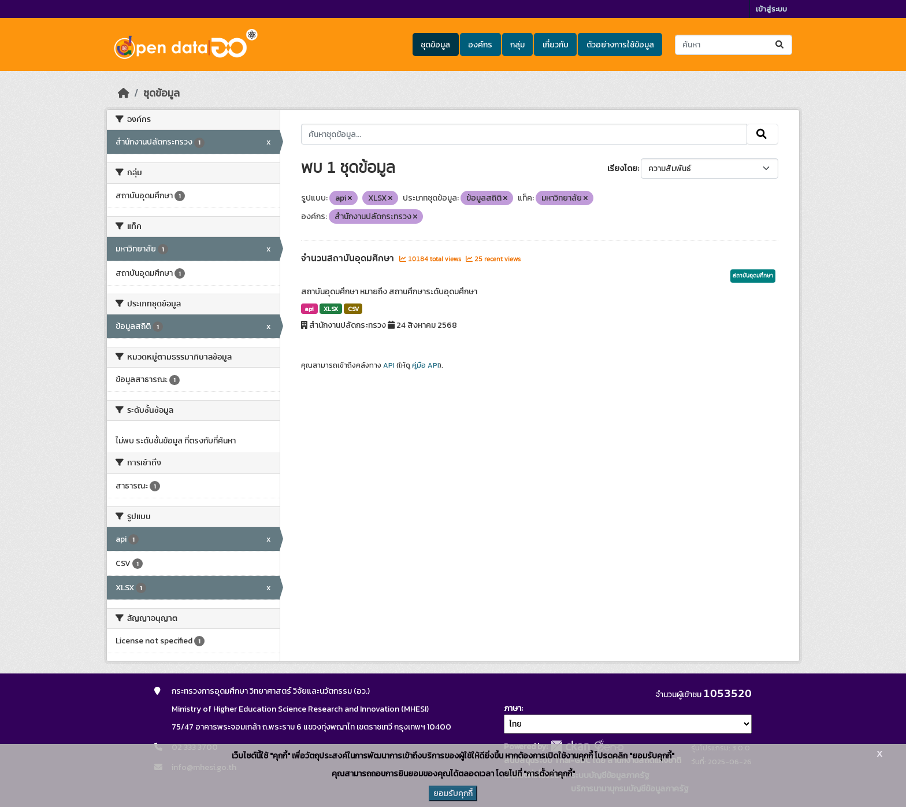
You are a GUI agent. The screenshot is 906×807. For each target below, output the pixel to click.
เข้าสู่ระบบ (771, 8)
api (309, 308)
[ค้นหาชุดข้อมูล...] (733, 45)
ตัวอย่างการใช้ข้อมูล (620, 45)
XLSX (331, 308)
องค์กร (480, 45)
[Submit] (780, 45)
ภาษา (512, 708)
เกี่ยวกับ (556, 45)
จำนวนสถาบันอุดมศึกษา (348, 258)
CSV (353, 308)
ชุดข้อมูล (435, 45)
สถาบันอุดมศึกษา (753, 276)
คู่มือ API (425, 365)
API (389, 365)
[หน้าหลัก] (123, 93)
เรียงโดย (622, 168)
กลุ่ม (517, 45)
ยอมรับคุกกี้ (453, 793)
